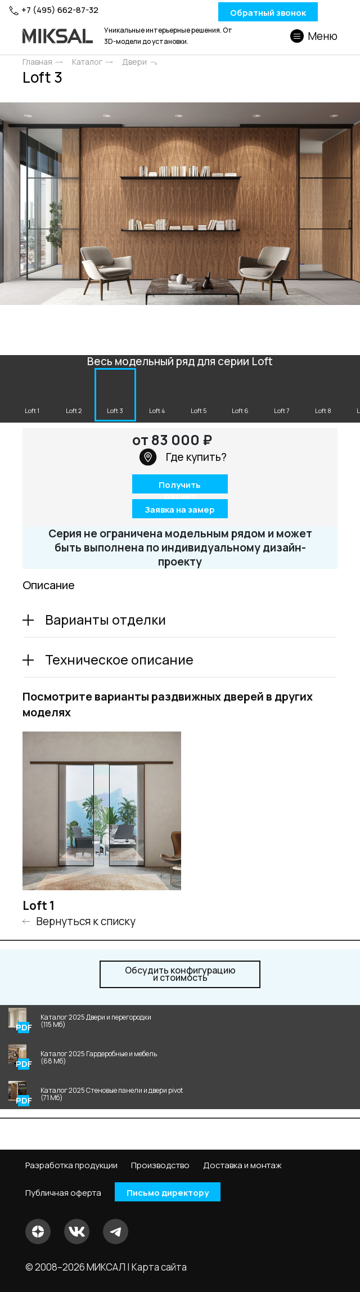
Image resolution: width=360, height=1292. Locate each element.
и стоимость (180, 974)
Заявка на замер (180, 509)
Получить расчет (180, 486)
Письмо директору (168, 1192)
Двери (134, 61)
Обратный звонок (268, 12)
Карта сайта (159, 1266)
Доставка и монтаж (242, 1165)
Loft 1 (38, 905)
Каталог (87, 61)
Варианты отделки (105, 620)
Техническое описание (119, 660)
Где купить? (183, 456)
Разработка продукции (71, 1165)
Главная (37, 61)
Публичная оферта (63, 1192)
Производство (160, 1165)
